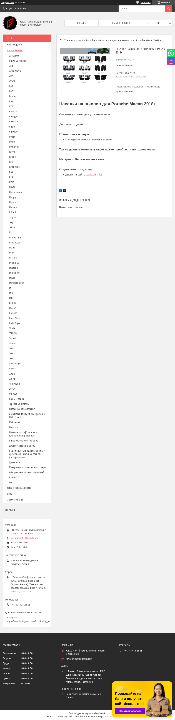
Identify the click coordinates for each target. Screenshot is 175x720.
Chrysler (13, 131)
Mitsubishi (14, 273)
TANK (11, 348)
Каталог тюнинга (121, 23)
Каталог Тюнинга (15, 50)
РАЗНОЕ (13, 477)
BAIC (11, 86)
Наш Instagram (14, 44)
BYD (11, 106)
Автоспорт (14, 56)
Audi (11, 66)
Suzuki (12, 338)
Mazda (12, 278)
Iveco (11, 482)
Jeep (11, 222)
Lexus (12, 247)
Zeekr (12, 388)
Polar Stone (14, 318)
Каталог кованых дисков (19, 488)
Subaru (12, 343)
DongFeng (14, 146)
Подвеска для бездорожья (22, 409)
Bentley (12, 96)
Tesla (11, 358)
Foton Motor (14, 167)
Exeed (12, 151)
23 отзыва (146, 2)
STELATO (13, 333)
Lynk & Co (14, 263)
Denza (12, 136)
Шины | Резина (16, 399)
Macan (101, 40)
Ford (11, 162)
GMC (11, 177)
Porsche (90, 40)
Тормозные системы (19, 404)
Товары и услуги (73, 40)
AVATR (12, 81)
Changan (13, 116)
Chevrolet (13, 121)
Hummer (13, 202)
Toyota (12, 353)
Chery (12, 126)
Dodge (12, 141)
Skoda (12, 328)
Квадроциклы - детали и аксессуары (27, 467)
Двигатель (14, 462)
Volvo (11, 368)
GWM (11, 182)
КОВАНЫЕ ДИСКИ (17, 61)
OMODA (12, 303)
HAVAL (12, 187)
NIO (10, 298)
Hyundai (13, 207)
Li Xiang (13, 257)
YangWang (14, 383)
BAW (11, 91)
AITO (11, 76)
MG (10, 288)
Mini (11, 293)
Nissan (12, 308)
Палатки (13, 427)
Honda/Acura (15, 192)
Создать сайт (7, 2)
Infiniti (12, 212)
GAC (11, 172)
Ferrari (12, 157)
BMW (11, 101)
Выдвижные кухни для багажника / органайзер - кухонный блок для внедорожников (27, 454)
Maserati (13, 268)
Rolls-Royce (14, 323)
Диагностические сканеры (22, 446)
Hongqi (12, 197)
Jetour (12, 227)
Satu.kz (102, 713)
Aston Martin (15, 71)
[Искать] (168, 8)
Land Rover (14, 242)
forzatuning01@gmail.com (24, 538)
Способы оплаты (15, 499)
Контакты (81, 23)
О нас (9, 493)
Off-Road (13, 393)
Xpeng (12, 373)
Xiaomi (12, 378)
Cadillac (13, 111)
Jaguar (12, 217)
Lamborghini (15, 237)
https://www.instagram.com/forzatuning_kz (28, 621)
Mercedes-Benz (16, 283)
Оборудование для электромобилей (26, 472)
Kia (10, 232)
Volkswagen (15, 363)
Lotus (11, 252)
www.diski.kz (94, 174)
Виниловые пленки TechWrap (23, 440)
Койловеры (14, 422)
